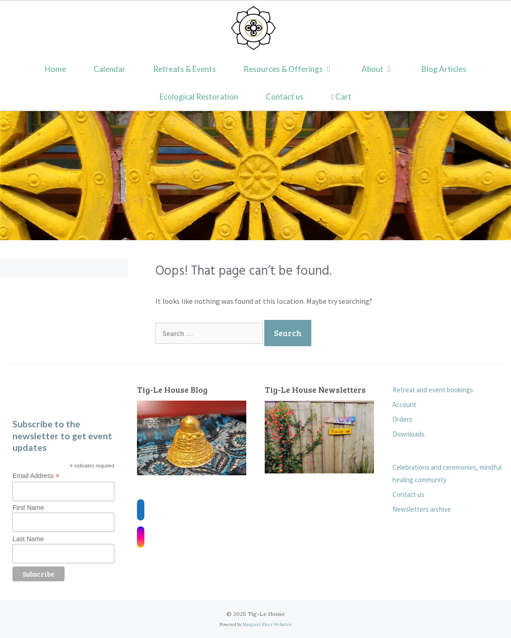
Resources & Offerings (296, 69)
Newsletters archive (421, 509)
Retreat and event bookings (432, 389)
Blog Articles (444, 69)
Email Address (35, 476)
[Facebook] (140, 509)
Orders (402, 419)
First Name (28, 507)
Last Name (28, 539)
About (385, 69)
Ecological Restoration (199, 96)
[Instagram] (140, 537)
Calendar (109, 69)
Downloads (408, 434)
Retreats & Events (184, 69)
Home (55, 69)
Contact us (284, 96)
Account (404, 404)
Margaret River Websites (267, 624)
